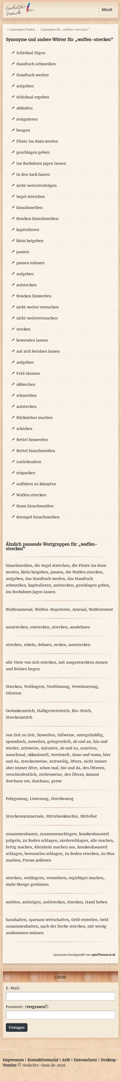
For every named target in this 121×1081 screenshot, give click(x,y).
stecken (23, 329)
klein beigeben (29, 240)
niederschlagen (74, 840)
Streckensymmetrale (25, 816)
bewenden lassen (32, 340)
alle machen (101, 840)
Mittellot (88, 816)
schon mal (49, 767)
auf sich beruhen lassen (38, 351)
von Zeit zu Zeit (20, 735)
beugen (23, 130)
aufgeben (25, 86)
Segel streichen (30, 196)
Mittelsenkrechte (62, 816)
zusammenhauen (22, 834)
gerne (56, 781)
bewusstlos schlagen (43, 853)
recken (60, 644)
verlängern (34, 877)
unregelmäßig (90, 735)
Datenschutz (85, 1060)
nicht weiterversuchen (37, 318)
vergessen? (36, 1006)
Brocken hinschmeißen (37, 218)
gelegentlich (59, 741)
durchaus (40, 781)
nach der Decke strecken (62, 926)
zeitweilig (58, 761)
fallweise (65, 735)
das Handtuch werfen (45, 578)
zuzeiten (88, 748)
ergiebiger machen (86, 877)
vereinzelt (60, 754)
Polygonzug (16, 798)
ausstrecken (17, 627)
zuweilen (36, 741)
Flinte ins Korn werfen (37, 141)
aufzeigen (31, 902)
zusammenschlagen (58, 834)
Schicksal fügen (30, 53)
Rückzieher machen (34, 417)
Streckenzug (62, 798)
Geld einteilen (84, 919)
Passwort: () (27, 1006)
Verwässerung (85, 686)
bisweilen (46, 735)
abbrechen (25, 384)
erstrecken (39, 627)
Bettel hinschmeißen (35, 450)
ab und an (82, 741)
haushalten (16, 919)
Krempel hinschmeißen (37, 517)
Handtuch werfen (32, 75)
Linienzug (39, 798)
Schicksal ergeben (32, 97)
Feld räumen (28, 373)
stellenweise (50, 774)
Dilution (13, 693)
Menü (107, 9)
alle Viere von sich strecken (31, 662)
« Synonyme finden (21, 29)
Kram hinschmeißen (35, 506)
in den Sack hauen (33, 174)
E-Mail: (13, 988)
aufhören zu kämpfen (36, 484)
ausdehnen (80, 627)
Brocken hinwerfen (33, 296)
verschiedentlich (21, 774)
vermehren (56, 877)
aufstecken (26, 285)
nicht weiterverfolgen (36, 185)
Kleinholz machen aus (54, 847)
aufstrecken (54, 902)
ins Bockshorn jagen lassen (41, 163)
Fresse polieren (37, 860)
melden (13, 902)
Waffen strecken (31, 495)
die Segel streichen (51, 565)
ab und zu (69, 748)
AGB (66, 1060)
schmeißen (26, 395)
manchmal (15, 754)
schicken (24, 428)
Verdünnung (58, 686)
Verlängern (34, 686)
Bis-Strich (81, 710)
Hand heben (96, 902)
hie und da (70, 767)
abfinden (24, 108)
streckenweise (34, 761)
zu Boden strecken (82, 853)
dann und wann (86, 754)
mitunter (49, 748)
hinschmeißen (29, 207)
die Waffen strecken (84, 572)
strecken (59, 627)
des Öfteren (93, 767)
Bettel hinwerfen (32, 439)
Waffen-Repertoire (52, 609)
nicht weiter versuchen (37, 307)
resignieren (27, 119)
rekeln (29, 644)
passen (22, 251)
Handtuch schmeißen (36, 64)
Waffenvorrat (101, 609)
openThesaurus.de (103, 955)
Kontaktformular (42, 1060)
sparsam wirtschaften (49, 919)
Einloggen (17, 1027)
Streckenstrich (19, 717)
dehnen (45, 644)
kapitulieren (27, 229)
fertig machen (19, 847)
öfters (76, 761)
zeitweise (30, 748)
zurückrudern (28, 461)
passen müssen (30, 263)
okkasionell (38, 754)
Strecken (14, 686)
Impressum (13, 1060)
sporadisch (16, 741)
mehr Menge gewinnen (27, 884)
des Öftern (74, 774)
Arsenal (79, 609)
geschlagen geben (32, 152)
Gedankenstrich (20, 710)
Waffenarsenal (19, 609)
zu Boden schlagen (40, 840)
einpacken (25, 473)
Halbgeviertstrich (53, 710)
